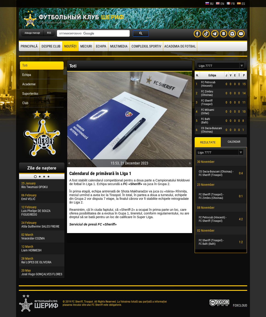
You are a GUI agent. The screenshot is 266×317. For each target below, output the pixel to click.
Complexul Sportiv (146, 46)
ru (209, 4)
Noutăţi (70, 46)
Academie (29, 84)
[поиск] (92, 33)
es (241, 4)
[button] (241, 66)
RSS (49, 32)
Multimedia (119, 46)
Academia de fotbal (180, 46)
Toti (24, 65)
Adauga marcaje (32, 32)
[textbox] (218, 66)
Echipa (101, 46)
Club (25, 103)
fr (231, 4)
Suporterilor (30, 94)
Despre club (51, 46)
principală (29, 46)
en (220, 4)
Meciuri (86, 46)
